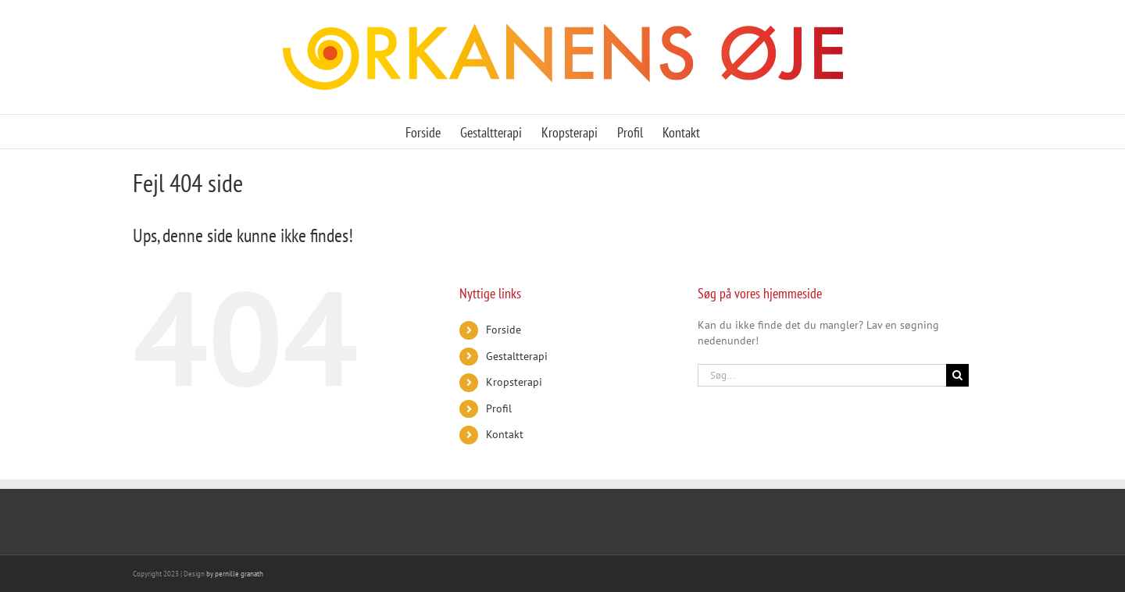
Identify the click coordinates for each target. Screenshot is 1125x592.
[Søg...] (822, 375)
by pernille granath (234, 573)
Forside (503, 330)
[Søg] (957, 375)
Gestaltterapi (517, 356)
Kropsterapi (514, 382)
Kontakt (504, 434)
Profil (499, 408)
